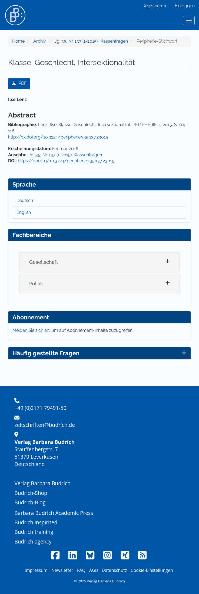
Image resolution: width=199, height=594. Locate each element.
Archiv (39, 41)
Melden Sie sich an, (31, 330)
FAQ (81, 570)
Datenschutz (114, 570)
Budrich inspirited (35, 522)
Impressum (36, 570)
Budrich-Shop (30, 493)
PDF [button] (19, 83)
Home (18, 41)
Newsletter (62, 570)
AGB (93, 570)
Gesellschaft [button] (43, 262)
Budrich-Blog (29, 502)
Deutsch (24, 200)
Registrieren (154, 5)
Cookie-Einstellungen (152, 570)
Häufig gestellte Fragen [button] (99, 353)
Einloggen (185, 5)
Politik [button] (36, 283)
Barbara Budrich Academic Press (53, 513)
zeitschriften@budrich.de (44, 424)
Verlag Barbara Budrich (42, 483)
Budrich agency (32, 541)
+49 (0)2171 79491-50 (40, 407)
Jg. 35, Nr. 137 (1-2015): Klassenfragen (91, 41)
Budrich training (33, 531)
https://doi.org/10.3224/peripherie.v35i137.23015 (66, 160)
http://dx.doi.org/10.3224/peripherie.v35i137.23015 (58, 137)
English (23, 212)
